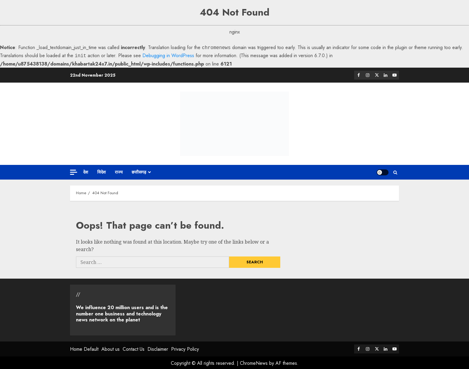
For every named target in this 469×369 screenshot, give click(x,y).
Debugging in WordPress (168, 54)
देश (85, 171)
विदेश (101, 171)
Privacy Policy (185, 347)
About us (110, 347)
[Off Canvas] (73, 171)
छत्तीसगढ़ (139, 171)
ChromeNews (254, 362)
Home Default (84, 347)
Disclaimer (157, 347)
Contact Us (133, 347)
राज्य (119, 171)
